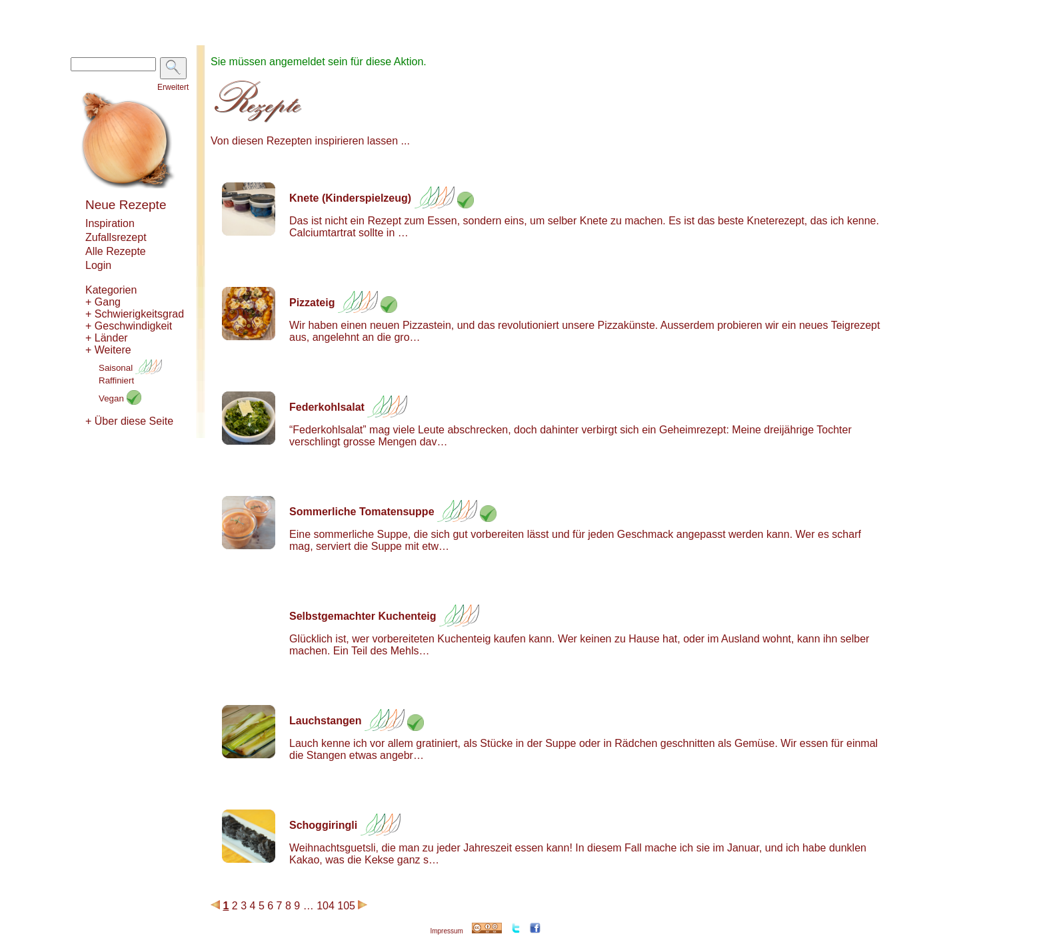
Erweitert (173, 87)
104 (326, 905)
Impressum (446, 931)
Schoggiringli (323, 825)
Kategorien (111, 290)
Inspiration (110, 223)
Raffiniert (116, 380)
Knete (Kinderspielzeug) (350, 198)
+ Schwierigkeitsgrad (134, 314)
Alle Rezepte (115, 251)
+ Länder (106, 338)
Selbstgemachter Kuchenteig (363, 616)
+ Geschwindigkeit (128, 326)
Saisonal (130, 368)
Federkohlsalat (327, 407)
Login (98, 265)
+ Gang (103, 302)
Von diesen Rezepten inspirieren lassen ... (310, 140)
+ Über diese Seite (129, 421)
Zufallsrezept (116, 237)
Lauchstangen (325, 720)
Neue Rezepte (125, 205)
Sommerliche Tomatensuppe (362, 511)
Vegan (120, 398)
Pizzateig (312, 302)
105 (346, 905)
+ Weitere (108, 349)
